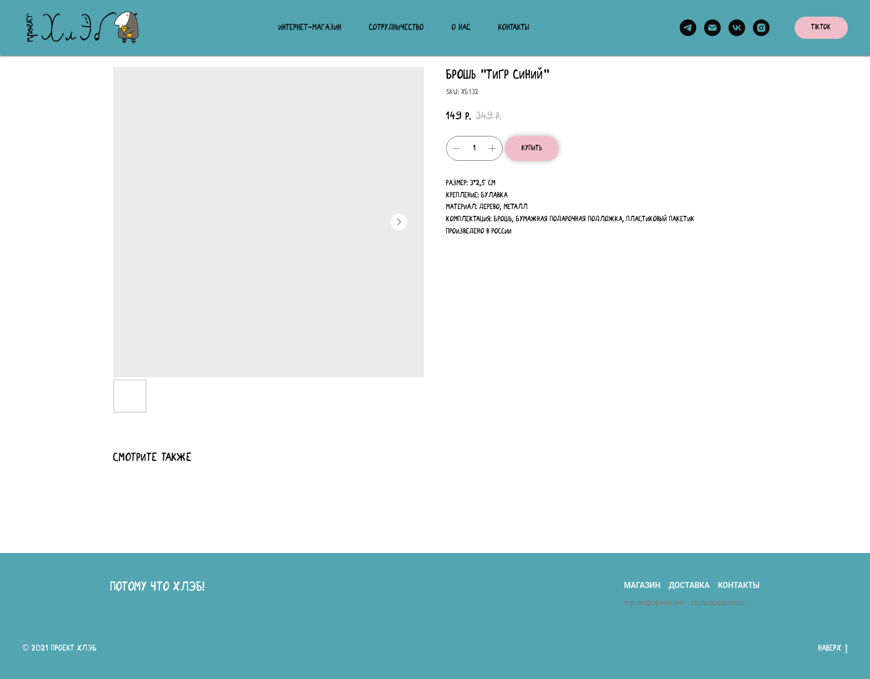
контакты (739, 585)
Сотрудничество (396, 27)
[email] (712, 27)
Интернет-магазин (310, 27)
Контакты (513, 27)
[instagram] (761, 27)
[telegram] (688, 27)
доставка (689, 585)
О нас (461, 27)
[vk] (737, 27)
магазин (642, 585)
